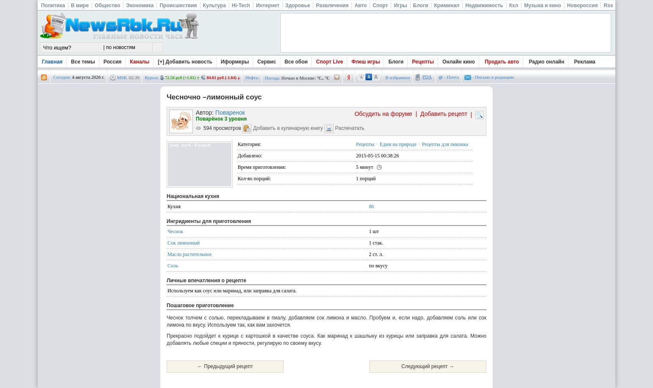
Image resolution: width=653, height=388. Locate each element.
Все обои (296, 62)
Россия (113, 62)
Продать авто (502, 62)
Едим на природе (398, 144)
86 (371, 206)
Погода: (272, 77)
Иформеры (235, 62)
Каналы (139, 62)
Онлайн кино (458, 62)
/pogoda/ (337, 77)
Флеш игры (365, 62)
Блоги (395, 62)
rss (44, 77)
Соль (172, 266)
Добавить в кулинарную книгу (288, 128)
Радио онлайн (547, 62)
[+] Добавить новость (185, 62)
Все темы (83, 62)
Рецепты (423, 62)
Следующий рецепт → (427, 366)
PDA (427, 76)
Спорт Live (329, 62)
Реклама (584, 62)
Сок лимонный (183, 243)
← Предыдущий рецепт (225, 366)
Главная (52, 62)
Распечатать (349, 128)
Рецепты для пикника (445, 144)
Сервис (267, 62)
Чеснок (175, 231)
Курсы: (152, 77)
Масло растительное (189, 254)
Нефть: (252, 77)
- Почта (449, 77)
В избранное (397, 77)
